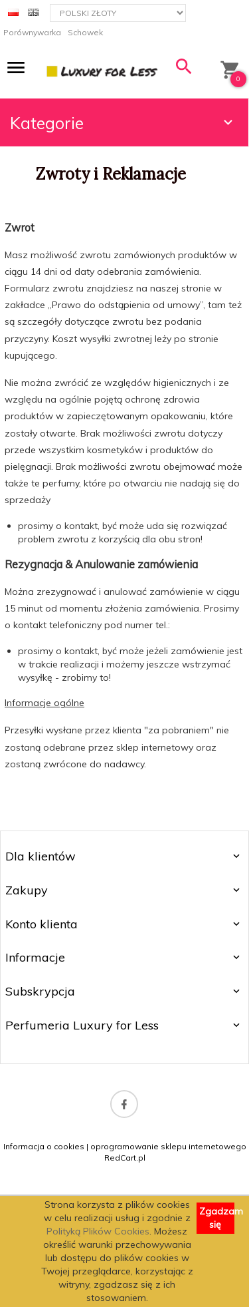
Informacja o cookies (43, 1146)
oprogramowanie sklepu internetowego (168, 1146)
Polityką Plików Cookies (97, 1231)
